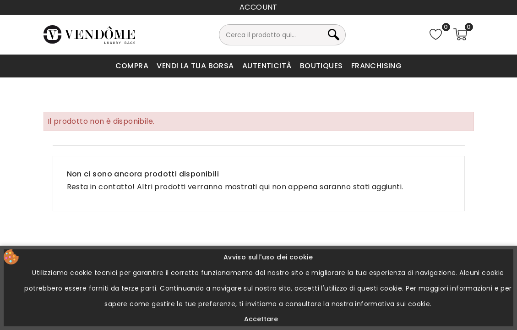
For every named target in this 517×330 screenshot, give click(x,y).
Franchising (376, 65)
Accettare (261, 319)
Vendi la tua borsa (195, 65)
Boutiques (321, 65)
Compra (131, 65)
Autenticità (266, 65)
